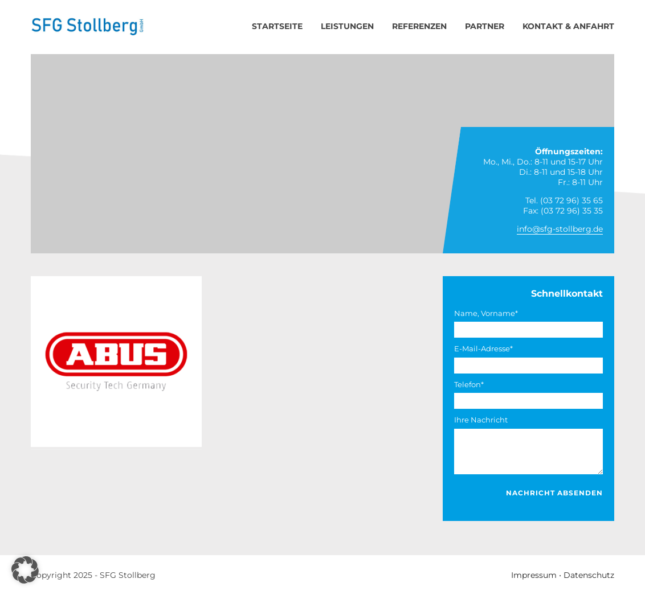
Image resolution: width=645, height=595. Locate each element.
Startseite (277, 26)
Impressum (534, 575)
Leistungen (347, 26)
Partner (484, 26)
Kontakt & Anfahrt (568, 26)
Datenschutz (589, 575)
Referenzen (419, 26)
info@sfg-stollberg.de (560, 229)
